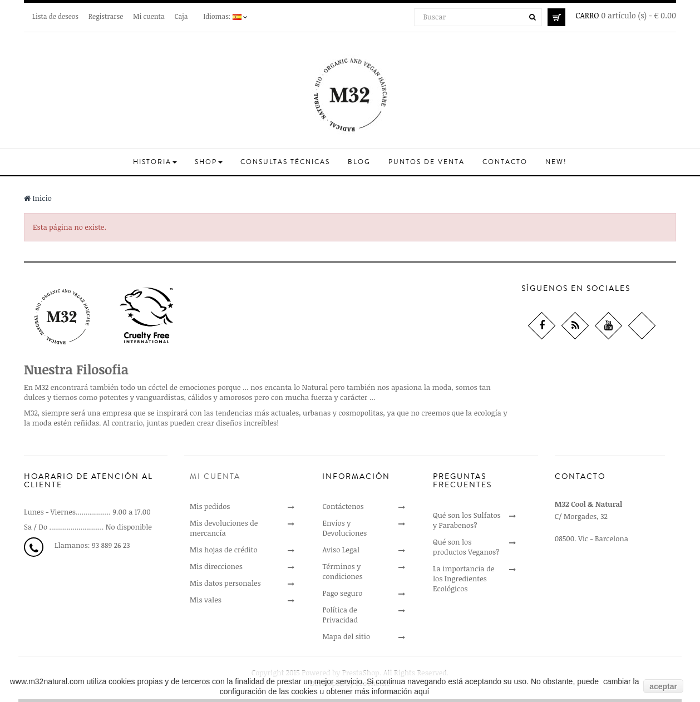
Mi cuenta (148, 16)
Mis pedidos (210, 506)
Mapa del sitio (346, 636)
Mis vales (205, 600)
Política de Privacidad (340, 615)
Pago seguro (342, 593)
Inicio (38, 198)
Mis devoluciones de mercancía (224, 528)
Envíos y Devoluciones (344, 528)
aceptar (663, 686)
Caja (181, 16)
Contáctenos (342, 506)
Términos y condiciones (342, 571)
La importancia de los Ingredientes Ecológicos (463, 578)
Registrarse (105, 16)
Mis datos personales (225, 583)
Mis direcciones (216, 566)
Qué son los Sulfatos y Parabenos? (467, 520)
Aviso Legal (340, 550)
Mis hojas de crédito (224, 550)
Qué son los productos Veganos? (466, 547)
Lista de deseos (55, 16)
